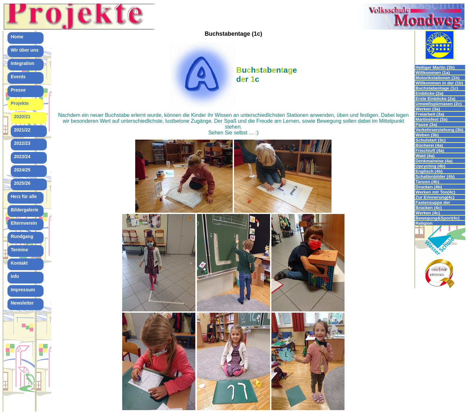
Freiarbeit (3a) (429, 114)
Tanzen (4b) (427, 181)
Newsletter (22, 303)
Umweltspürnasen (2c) (438, 103)
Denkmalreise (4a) (433, 160)
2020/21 (22, 116)
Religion (424, 223)
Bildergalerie (24, 209)
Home (17, 36)
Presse (18, 90)
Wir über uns (24, 50)
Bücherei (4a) (429, 145)
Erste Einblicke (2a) (435, 98)
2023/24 (22, 156)
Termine (19, 249)
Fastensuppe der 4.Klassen (432, 202)
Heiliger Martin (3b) (435, 67)
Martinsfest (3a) (431, 119)
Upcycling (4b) (430, 166)
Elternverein (24, 223)
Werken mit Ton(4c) (435, 192)
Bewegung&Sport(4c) (437, 218)
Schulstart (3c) (430, 140)
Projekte (20, 103)
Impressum (23, 289)
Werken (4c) (427, 212)
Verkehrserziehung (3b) (439, 129)
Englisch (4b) (429, 171)
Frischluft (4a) (429, 150)
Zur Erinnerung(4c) (434, 197)
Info (15, 276)
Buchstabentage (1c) (436, 88)
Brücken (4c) (428, 207)
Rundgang (22, 236)
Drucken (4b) (428, 186)
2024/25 (22, 169)
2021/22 (22, 129)
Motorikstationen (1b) (437, 77)
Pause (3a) (426, 124)
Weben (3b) (427, 134)
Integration (22, 63)
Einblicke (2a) (429, 93)
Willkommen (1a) (432, 72)
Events (18, 76)
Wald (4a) (425, 155)
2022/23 (22, 143)
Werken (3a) (427, 109)
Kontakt (19, 263)
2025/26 (22, 183)
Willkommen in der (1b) (439, 83)
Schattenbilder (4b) (435, 176)
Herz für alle (24, 196)
